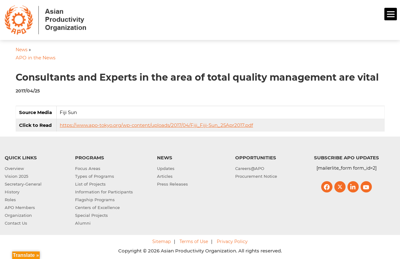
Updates (166, 167)
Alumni (83, 222)
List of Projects (90, 183)
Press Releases (172, 183)
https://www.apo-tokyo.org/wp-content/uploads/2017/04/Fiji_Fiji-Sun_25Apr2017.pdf (156, 124)
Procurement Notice (256, 175)
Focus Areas (87, 167)
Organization (18, 214)
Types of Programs (94, 175)
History (12, 190)
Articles (165, 175)
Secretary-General (23, 183)
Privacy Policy (232, 240)
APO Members (20, 206)
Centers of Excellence (97, 206)
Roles (10, 198)
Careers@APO (249, 167)
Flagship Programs (95, 198)
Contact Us (16, 222)
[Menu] (390, 14)
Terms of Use (194, 240)
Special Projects (91, 214)
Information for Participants (104, 190)
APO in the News (35, 57)
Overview (14, 167)
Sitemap (161, 240)
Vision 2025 (16, 175)
